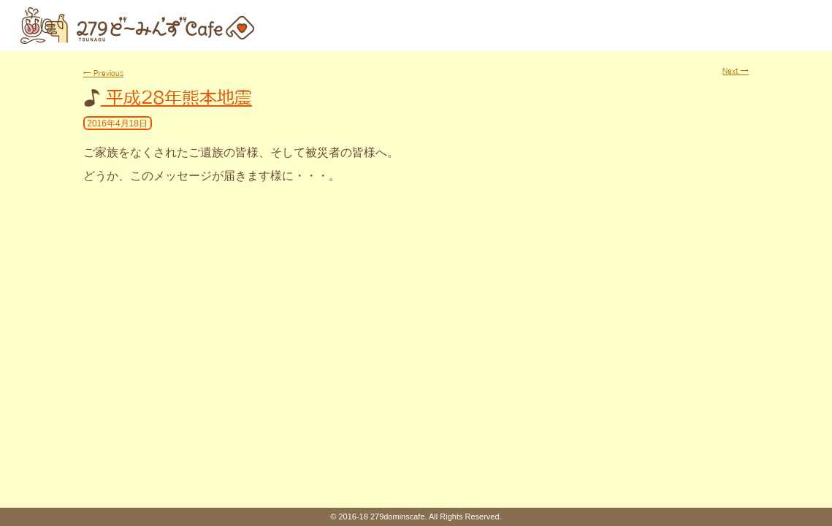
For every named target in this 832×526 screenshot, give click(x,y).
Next (735, 71)
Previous (103, 73)
